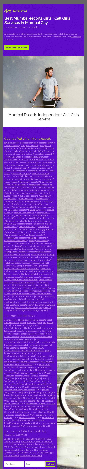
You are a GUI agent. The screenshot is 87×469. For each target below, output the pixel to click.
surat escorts (18, 325)
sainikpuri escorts (14, 235)
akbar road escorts (29, 196)
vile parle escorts (41, 246)
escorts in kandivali (15, 151)
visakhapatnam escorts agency (19, 305)
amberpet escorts (13, 201)
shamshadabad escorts (15, 241)
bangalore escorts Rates (16, 415)
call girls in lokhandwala (24, 148)
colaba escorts (11, 299)
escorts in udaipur (33, 165)
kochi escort (25, 320)
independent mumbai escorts (20, 252)
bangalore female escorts (24, 395)
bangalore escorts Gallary (33, 412)
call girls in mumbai (20, 263)
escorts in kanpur (21, 173)
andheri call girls (12, 266)
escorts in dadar (35, 151)
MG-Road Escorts (41, 453)
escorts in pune (20, 168)
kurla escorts (19, 285)
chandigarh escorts (14, 331)
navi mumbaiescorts (23, 296)
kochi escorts (10, 320)
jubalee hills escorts (44, 218)
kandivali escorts (14, 221)
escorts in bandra (12, 157)
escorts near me (38, 254)
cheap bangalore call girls (32, 384)
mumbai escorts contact (42, 159)
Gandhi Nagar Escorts (30, 455)
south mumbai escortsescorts (18, 339)
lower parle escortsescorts (42, 342)
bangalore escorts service (31, 367)
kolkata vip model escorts (37, 221)
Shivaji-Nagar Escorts (23, 444)
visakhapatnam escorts (31, 299)
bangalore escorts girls (32, 373)
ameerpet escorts (32, 201)
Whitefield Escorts (13, 447)
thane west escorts (39, 243)
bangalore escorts (13, 277)
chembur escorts (14, 162)
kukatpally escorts (29, 182)
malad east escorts (35, 224)
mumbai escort (11, 143)
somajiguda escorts (38, 185)
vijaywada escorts (22, 246)
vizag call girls (40, 310)
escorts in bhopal (40, 173)
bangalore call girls (32, 378)
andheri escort (11, 145)
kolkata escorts (29, 274)
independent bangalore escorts (19, 390)
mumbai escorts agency (26, 260)
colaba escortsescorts (16, 345)
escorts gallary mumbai (35, 157)
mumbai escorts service (16, 159)
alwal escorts (42, 199)
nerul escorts (38, 232)
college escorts (26, 249)
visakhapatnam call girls (17, 353)
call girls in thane (29, 145)
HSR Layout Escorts (35, 439)
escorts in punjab (36, 176)
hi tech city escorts (22, 218)
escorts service (29, 143)
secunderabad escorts (15, 238)
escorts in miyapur (43, 179)
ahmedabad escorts (43, 271)
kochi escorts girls (42, 320)
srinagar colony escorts (15, 243)
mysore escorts (12, 274)
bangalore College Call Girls (41, 404)
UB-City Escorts (44, 444)
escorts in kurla (46, 148)
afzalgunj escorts (14, 193)
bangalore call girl (13, 381)
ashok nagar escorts (23, 207)
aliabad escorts (26, 199)
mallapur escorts (27, 226)
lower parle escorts (44, 296)
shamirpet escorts (37, 238)
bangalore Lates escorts (23, 406)
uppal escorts (11, 182)
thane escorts (45, 280)
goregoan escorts (38, 291)
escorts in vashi (43, 249)
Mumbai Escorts (12, 34)
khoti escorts (20, 185)
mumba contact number (25, 280)
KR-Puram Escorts (22, 453)
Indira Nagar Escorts (14, 439)
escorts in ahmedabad (15, 176)
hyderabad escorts (23, 271)
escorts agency (46, 143)
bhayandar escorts (37, 210)
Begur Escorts (26, 450)
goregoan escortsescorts (32, 334)
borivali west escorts (24, 213)
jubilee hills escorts (32, 187)
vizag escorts (44, 307)
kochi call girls (34, 322)
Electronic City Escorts (32, 441)
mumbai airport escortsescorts (35, 336)
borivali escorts (21, 291)
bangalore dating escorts (23, 401)
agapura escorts (33, 193)
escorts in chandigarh (15, 171)
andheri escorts (39, 288)
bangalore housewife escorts (40, 398)
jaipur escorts (42, 423)
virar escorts (10, 249)
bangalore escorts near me (17, 376)
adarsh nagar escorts (43, 190)
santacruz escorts (34, 235)
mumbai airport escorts (25, 294)
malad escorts (27, 282)
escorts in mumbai (22, 179)
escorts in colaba (24, 154)
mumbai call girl (40, 263)
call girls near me (12, 387)
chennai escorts (33, 331)
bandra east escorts (44, 207)
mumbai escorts (43, 252)
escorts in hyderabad (39, 168)
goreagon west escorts (25, 215)
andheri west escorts (24, 204)
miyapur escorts (47, 229)
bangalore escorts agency (16, 370)
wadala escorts (11, 282)
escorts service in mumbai (26, 268)
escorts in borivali (43, 154)
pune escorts (45, 274)
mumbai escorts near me (16, 254)
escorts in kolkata (36, 171)
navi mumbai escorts (35, 162)
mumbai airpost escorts (17, 232)
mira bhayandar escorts (25, 229)
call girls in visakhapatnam (24, 307)
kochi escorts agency (14, 322)
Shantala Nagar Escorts (36, 447)
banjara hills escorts (16, 210)
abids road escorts (22, 190)
